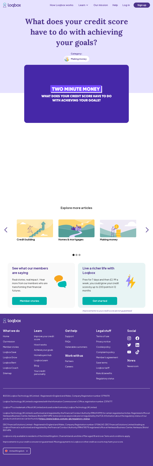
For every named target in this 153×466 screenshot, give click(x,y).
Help (115, 5)
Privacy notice (103, 341)
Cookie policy (103, 346)
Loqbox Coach (10, 367)
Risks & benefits (104, 373)
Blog (36, 365)
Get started (100, 300)
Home (6, 336)
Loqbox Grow (10, 357)
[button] (83, 5)
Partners (69, 361)
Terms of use (102, 336)
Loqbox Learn (41, 360)
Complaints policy (105, 352)
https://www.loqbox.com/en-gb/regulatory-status (64, 418)
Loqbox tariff (103, 367)
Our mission (101, 5)
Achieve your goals (43, 349)
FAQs (68, 341)
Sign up (141, 5)
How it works (40, 344)
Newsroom (133, 366)
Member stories (29, 300)
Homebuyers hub (43, 355)
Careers (69, 366)
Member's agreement (107, 357)
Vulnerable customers (76, 346)
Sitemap (7, 373)
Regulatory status (105, 378)
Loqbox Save (9, 352)
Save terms (101, 362)
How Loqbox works (61, 5)
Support (69, 336)
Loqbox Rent (9, 362)
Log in (126, 5)
